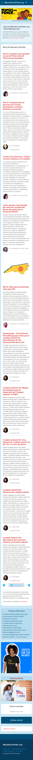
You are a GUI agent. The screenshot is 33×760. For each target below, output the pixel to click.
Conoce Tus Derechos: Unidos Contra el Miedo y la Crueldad (16, 158)
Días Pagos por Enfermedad (12, 628)
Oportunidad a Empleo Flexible (13, 616)
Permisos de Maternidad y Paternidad (15, 614)
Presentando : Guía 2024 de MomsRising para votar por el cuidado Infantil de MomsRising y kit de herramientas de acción (16, 337)
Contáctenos (6, 749)
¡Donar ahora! (16, 720)
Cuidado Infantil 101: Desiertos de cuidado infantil (16, 491)
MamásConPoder (14, 3)
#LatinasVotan (16, 678)
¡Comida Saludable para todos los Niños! (16, 634)
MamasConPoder (9, 729)
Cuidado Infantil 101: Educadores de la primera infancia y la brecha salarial (15, 540)
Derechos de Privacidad (18, 749)
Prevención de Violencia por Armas (14, 630)
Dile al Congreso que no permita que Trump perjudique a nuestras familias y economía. (13, 105)
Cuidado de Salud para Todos (12, 621)
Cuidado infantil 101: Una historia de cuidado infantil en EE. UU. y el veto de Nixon (16, 442)
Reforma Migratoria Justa (11, 632)
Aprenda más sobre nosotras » (16, 38)
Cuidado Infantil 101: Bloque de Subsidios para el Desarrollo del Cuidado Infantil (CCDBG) (15, 391)
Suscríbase (19, 751)
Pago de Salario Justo (10, 625)
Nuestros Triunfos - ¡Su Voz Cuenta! (15, 637)
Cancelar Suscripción (9, 751)
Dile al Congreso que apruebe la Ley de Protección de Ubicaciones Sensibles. (16, 56)
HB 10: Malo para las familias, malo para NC (16, 288)
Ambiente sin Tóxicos (10, 619)
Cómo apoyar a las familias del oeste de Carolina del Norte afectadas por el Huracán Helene (15, 208)
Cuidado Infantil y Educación (12, 623)
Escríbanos (23, 601)
